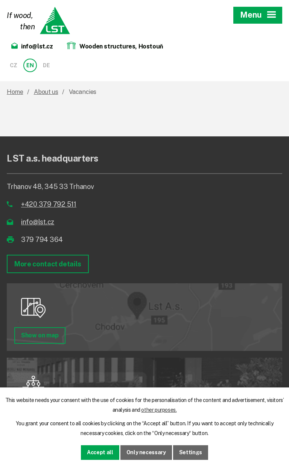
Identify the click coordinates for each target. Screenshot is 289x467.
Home (15, 91)
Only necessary (146, 452)
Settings (190, 452)
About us (46, 91)
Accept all (100, 452)
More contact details (47, 264)
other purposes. (158, 410)
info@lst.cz (37, 222)
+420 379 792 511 (48, 204)
